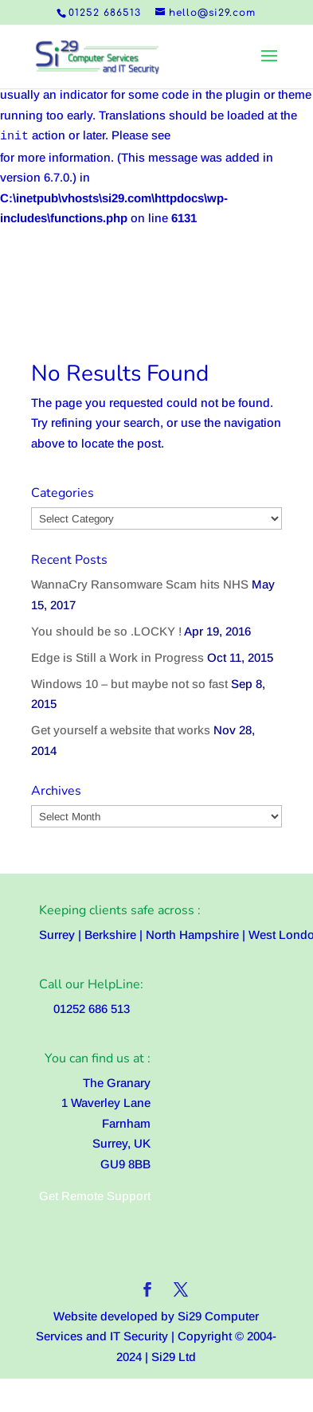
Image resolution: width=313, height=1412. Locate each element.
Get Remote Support (95, 1196)
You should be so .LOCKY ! (106, 631)
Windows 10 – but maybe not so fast (129, 683)
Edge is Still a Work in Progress (117, 657)
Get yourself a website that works (120, 730)
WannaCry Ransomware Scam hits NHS (139, 584)
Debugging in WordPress (243, 135)
